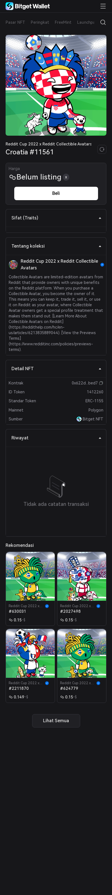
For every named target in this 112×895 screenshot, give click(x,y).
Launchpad (87, 22)
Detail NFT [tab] (56, 368)
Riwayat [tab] (56, 438)
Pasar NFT (15, 22)
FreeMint (63, 22)
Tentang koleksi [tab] (56, 246)
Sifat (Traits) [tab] (56, 218)
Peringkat (40, 22)
